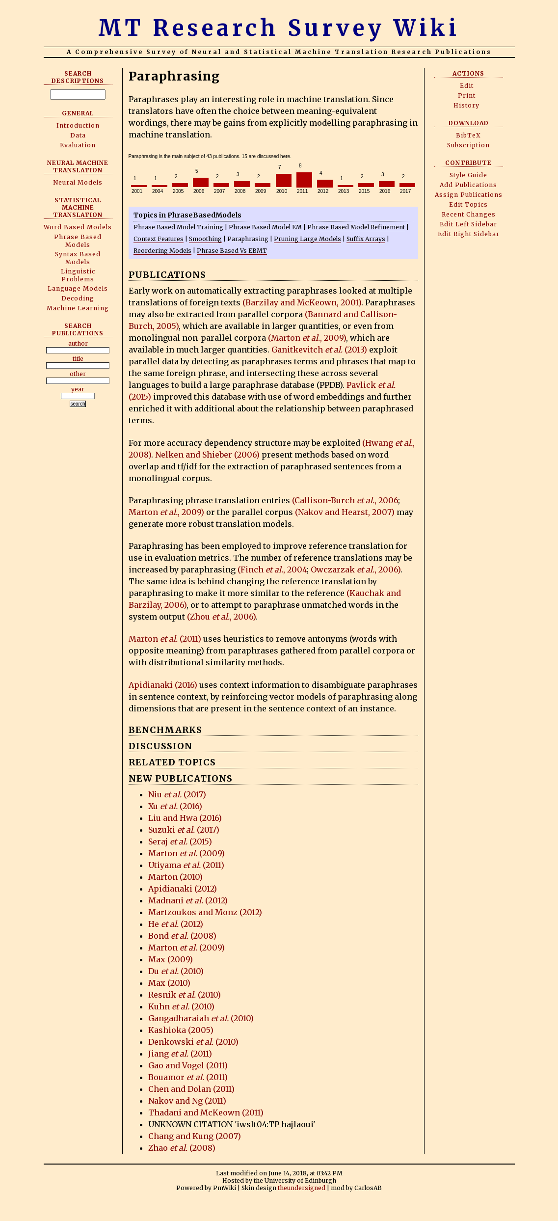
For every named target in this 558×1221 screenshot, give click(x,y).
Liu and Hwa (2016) (185, 818)
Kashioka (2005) (180, 1030)
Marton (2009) (186, 853)
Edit (467, 85)
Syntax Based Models (78, 258)
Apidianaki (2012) (182, 889)
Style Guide (468, 175)
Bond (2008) (182, 936)
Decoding (77, 298)
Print (467, 95)
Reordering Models (162, 250)
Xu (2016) (175, 806)
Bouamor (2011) (188, 1077)
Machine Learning (78, 308)
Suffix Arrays (365, 239)
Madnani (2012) (188, 900)
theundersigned (301, 1188)
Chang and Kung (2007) (194, 1136)
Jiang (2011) (180, 1053)
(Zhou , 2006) (221, 617)
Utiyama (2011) (186, 865)
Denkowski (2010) (193, 1042)
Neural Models (78, 182)
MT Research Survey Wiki (279, 28)
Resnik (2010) (184, 995)
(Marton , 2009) (307, 338)
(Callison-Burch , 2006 (345, 500)
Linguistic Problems (78, 275)
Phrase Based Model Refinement (356, 227)
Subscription (468, 145)
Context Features (158, 239)
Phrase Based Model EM (265, 227)
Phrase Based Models (78, 240)
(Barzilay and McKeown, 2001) (301, 302)
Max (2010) (169, 983)
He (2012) (175, 924)
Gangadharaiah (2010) (201, 1018)
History (466, 105)
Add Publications (468, 185)
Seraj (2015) (180, 841)
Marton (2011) (165, 639)
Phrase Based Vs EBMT (232, 250)
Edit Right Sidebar (469, 234)
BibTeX (468, 135)
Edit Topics (468, 204)
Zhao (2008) (181, 1148)
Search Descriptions (78, 77)
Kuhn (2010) (181, 1006)
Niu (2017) (177, 794)
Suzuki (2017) (183, 830)
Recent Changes (469, 214)
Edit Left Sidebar (468, 224)
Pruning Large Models (307, 239)
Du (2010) (176, 971)
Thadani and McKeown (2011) (206, 1112)
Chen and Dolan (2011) (191, 1089)
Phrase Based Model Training (178, 227)
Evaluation (78, 145)
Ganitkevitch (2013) (319, 349)
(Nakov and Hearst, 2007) (345, 512)
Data (78, 135)
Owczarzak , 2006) (355, 569)
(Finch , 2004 (272, 569)
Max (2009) (170, 959)
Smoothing (205, 239)
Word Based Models (78, 227)
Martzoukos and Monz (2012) (205, 912)
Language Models (78, 288)
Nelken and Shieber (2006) (207, 455)
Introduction (78, 125)
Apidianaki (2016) (163, 685)
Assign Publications (469, 194)
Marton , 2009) (166, 512)
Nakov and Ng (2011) (187, 1101)
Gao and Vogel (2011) (188, 1065)
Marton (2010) (175, 877)
